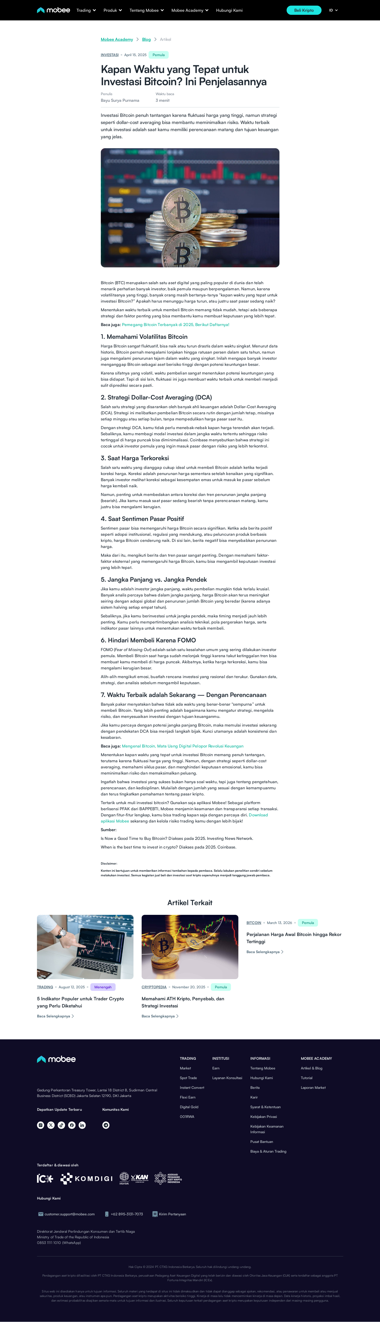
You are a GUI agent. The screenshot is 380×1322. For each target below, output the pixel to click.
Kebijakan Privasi (263, 1116)
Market (185, 1068)
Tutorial (306, 1078)
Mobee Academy (117, 39)
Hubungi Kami (229, 10)
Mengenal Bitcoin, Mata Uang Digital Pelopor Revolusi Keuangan (183, 746)
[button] (83, 10)
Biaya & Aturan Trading (268, 1151)
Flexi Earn (187, 1097)
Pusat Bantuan (261, 1141)
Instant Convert (192, 1087)
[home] (53, 10)
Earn (215, 1068)
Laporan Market (313, 1087)
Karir (254, 1097)
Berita (255, 1087)
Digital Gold (189, 1107)
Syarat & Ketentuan (265, 1107)
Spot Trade (188, 1078)
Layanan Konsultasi (227, 1078)
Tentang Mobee (262, 1068)
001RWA (187, 1116)
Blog (146, 39)
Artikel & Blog (311, 1068)
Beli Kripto (304, 10)
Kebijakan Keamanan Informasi (267, 1129)
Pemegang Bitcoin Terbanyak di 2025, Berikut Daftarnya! (176, 324)
